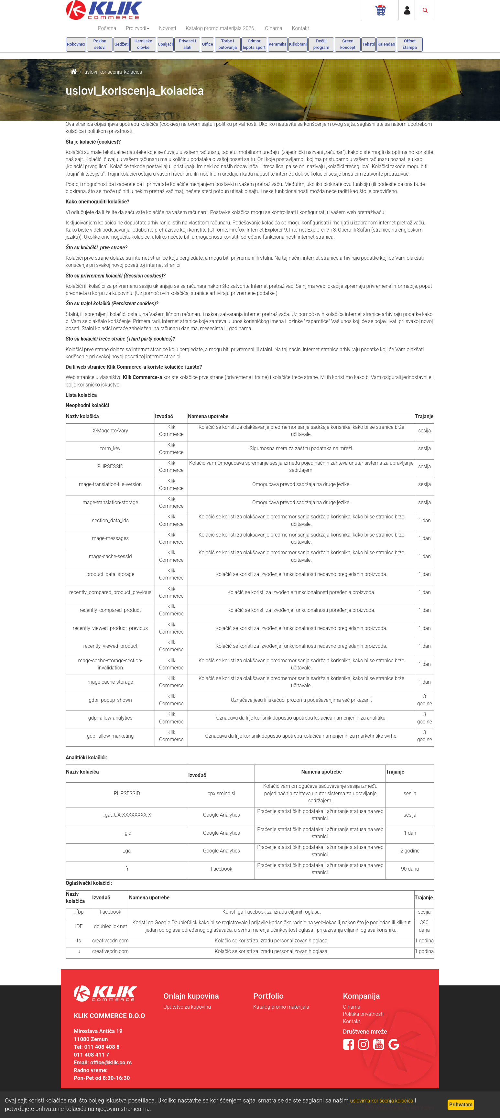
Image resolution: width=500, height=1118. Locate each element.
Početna (107, 28)
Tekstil (368, 44)
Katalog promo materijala (281, 1007)
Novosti (167, 28)
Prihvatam (461, 1105)
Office (207, 44)
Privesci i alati (187, 44)
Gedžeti (121, 44)
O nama (273, 28)
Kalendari (386, 44)
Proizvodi (137, 28)
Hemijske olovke (143, 44)
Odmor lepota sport (254, 44)
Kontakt (300, 28)
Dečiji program (321, 44)
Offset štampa (410, 44)
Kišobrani (298, 44)
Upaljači (165, 44)
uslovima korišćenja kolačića (381, 1101)
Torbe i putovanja (227, 44)
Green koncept (347, 44)
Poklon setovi (99, 44)
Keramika (278, 44)
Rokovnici (76, 44)
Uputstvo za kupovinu (187, 1007)
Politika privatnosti (363, 1014)
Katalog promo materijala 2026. (220, 28)
